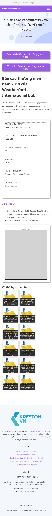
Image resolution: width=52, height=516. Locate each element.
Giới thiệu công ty (28, 3)
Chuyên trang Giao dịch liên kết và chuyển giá (26, 458)
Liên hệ (39, 3)
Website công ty (16, 3)
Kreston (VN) (27, 510)
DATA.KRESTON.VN (11, 8)
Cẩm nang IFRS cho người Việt (26, 451)
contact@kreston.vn (28, 491)
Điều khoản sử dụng (26, 505)
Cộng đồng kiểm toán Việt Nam (26, 465)
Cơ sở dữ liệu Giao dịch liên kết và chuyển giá (26, 461)
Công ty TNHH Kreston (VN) (37, 431)
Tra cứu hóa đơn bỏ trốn (26, 455)
